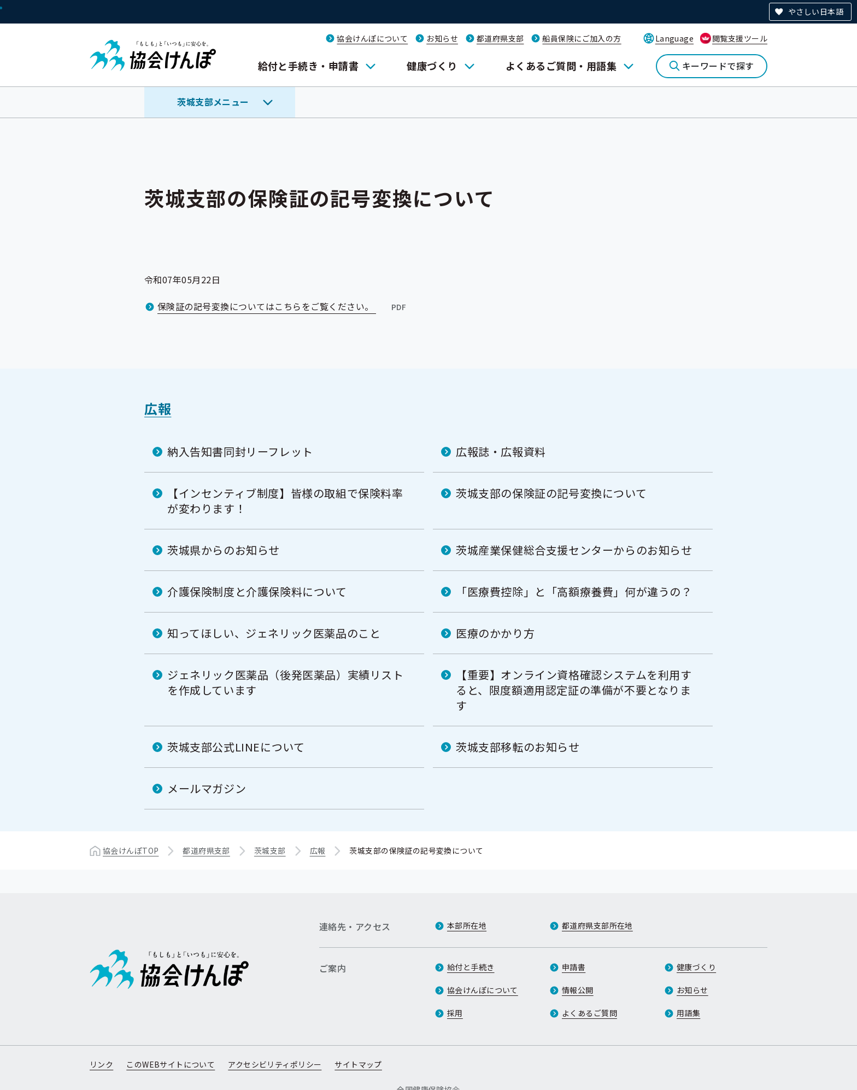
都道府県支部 (500, 38)
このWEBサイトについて (170, 1064)
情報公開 (578, 989)
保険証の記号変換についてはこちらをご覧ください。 (282, 306)
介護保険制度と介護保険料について (257, 591)
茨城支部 (270, 850)
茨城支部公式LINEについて (235, 747)
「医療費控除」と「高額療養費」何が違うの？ (574, 591)
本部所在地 (466, 925)
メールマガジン (206, 788)
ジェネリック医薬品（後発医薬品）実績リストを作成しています (285, 682)
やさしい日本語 (815, 11)
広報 (157, 408)
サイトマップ (358, 1064)
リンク (101, 1064)
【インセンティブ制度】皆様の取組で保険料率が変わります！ (285, 500)
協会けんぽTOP (131, 850)
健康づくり (432, 66)
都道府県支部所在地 (597, 925)
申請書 (573, 966)
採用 (455, 1012)
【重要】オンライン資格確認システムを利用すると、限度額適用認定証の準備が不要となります (574, 690)
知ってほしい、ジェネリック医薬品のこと (273, 633)
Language (674, 38)
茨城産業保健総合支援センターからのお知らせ (574, 550)
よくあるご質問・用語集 (561, 66)
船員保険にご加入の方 (581, 38)
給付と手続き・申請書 (308, 66)
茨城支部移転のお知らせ (518, 747)
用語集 (688, 1012)
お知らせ (442, 38)
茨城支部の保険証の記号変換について (551, 493)
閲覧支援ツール (739, 38)
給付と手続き (471, 966)
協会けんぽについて (372, 38)
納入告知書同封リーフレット (240, 451)
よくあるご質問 (589, 1012)
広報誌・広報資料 (501, 451)
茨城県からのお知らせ (223, 550)
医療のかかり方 (495, 633)
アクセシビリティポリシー (274, 1064)
